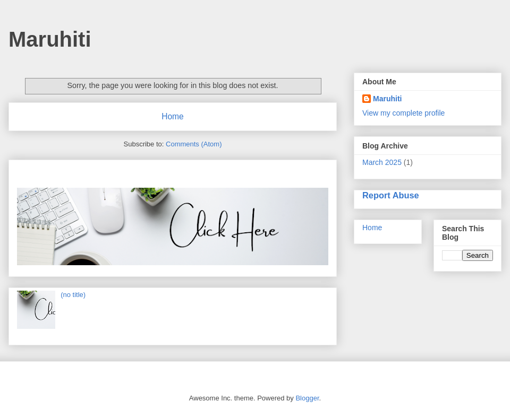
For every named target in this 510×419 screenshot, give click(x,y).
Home (173, 116)
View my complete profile (403, 113)
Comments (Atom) (194, 144)
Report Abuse (390, 195)
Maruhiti (49, 39)
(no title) (73, 295)
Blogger (307, 398)
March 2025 (382, 162)
